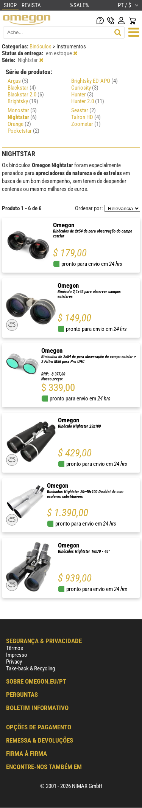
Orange (19, 124)
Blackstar (22, 87)
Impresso (16, 654)
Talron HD (86, 117)
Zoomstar (86, 124)
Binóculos (41, 46)
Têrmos (14, 648)
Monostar (22, 110)
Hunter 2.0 (87, 101)
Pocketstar (23, 130)
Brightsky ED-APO (94, 81)
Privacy (14, 661)
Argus (18, 81)
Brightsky (23, 101)
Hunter (82, 94)
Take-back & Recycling (30, 668)
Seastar (83, 110)
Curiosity (84, 87)
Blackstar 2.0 (26, 94)
